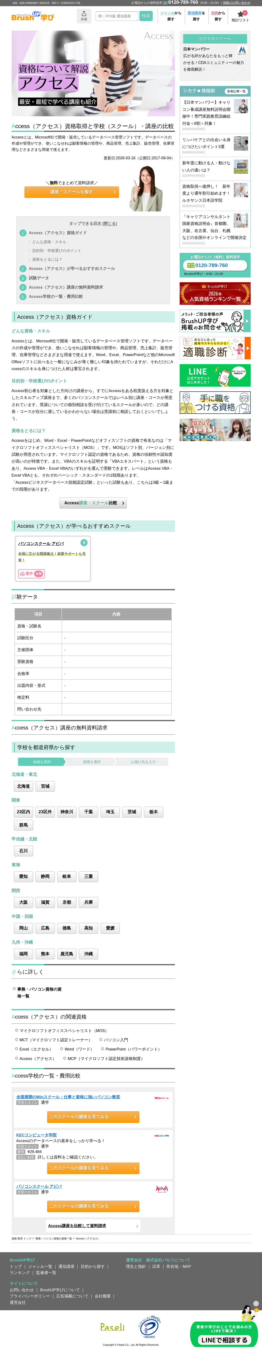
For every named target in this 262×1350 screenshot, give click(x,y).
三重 (88, 876)
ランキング (20, 1272)
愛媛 (110, 928)
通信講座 (66, 1266)
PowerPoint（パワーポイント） (134, 1049)
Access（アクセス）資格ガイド (58, 233)
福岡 (23, 954)
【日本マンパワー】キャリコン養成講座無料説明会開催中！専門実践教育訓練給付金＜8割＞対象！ (215, 115)
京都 (66, 902)
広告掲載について (72, 1296)
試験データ (39, 278)
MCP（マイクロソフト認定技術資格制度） (106, 1058)
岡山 (23, 928)
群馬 (23, 825)
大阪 (23, 902)
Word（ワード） (79, 1049)
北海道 (23, 786)
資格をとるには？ (47, 260)
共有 (84, 15)
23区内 (23, 811)
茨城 (132, 811)
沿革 (156, 1266)
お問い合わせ (22, 1290)
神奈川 (66, 811)
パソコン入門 (116, 1040)
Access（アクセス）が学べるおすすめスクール (72, 268)
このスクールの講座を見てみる (79, 1116)
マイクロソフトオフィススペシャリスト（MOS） (64, 1030)
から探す (171, 16)
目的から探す (93, 1266)
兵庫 (88, 902)
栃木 (153, 811)
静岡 (45, 876)
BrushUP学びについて (60, 1290)
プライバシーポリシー (30, 1296)
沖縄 (88, 954)
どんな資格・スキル (49, 242)
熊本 (45, 954)
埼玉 (110, 811)
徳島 (66, 928)
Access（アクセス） (38, 1058)
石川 (23, 851)
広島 (45, 928)
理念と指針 (136, 1266)
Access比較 (90, 503)
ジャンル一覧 (40, 1266)
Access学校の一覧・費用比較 (56, 296)
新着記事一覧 (236, 91)
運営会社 (18, 1302)
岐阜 (66, 876)
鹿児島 (66, 954)
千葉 (88, 811)
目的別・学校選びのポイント (56, 251)
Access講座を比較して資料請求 (77, 1226)
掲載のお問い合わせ (237, 2)
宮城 (45, 786)
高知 (88, 928)
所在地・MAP (178, 1266)
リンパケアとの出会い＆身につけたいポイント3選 (215, 146)
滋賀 (45, 902)
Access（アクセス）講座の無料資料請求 (66, 287)
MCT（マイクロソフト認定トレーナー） (56, 1040)
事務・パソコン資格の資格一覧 (39, 992)
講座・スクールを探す (71, 192)
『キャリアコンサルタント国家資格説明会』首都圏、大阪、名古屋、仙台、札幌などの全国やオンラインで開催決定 (215, 230)
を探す (196, 16)
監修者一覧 (46, 1272)
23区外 (45, 811)
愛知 (23, 876)
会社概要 (103, 1296)
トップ (16, 1266)
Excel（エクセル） (36, 1049)
